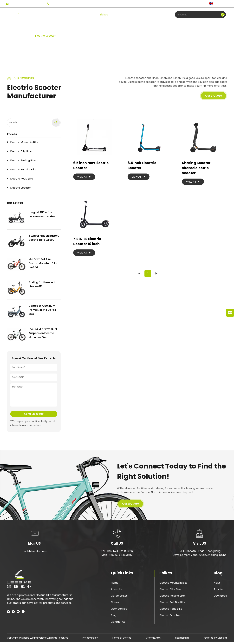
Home (45, 14)
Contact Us (118, 622)
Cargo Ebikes (119, 596)
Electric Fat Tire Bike (172, 602)
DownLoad (220, 596)
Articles (218, 589)
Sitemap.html (153, 637)
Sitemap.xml (182, 637)
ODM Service (119, 609)
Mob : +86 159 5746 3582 (116, 555)
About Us (116, 589)
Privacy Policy (90, 637)
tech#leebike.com (22, 4)
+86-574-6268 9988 (64, 4)
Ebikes (104, 14)
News (217, 583)
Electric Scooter (45, 36)
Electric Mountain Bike (173, 583)
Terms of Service (121, 637)
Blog (146, 14)
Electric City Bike (170, 589)
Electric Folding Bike (172, 596)
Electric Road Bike (170, 609)
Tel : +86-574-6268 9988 (117, 551)
